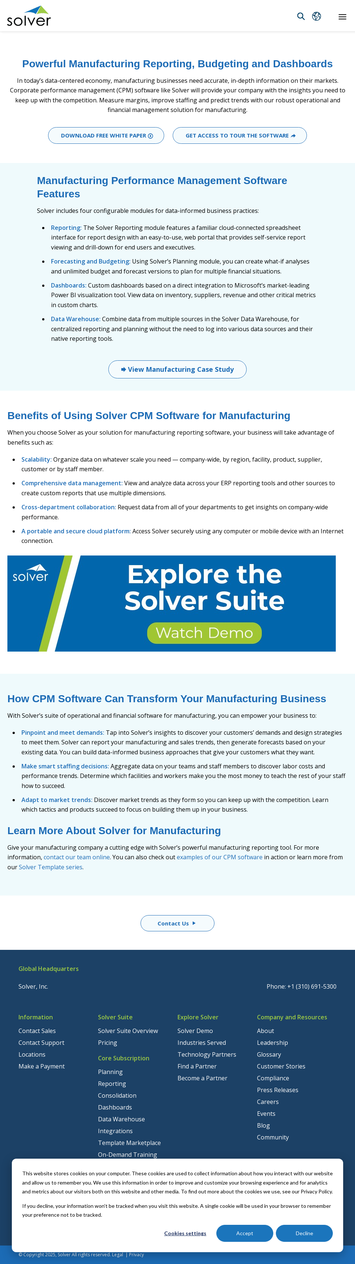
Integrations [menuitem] (115, 1131)
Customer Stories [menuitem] (281, 1066)
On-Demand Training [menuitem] (127, 1155)
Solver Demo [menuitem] (195, 1031)
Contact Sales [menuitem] (37, 1031)
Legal (117, 1254)
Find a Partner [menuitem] (197, 1066)
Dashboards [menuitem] (115, 1107)
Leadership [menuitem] (272, 1043)
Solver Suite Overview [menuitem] (128, 1031)
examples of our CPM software (220, 857)
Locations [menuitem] (31, 1054)
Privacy (136, 1254)
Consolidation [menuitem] (117, 1095)
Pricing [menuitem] (107, 1043)
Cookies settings (185, 1233)
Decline (304, 1233)
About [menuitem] (265, 1031)
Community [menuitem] (273, 1137)
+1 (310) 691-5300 (312, 986)
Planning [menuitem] (110, 1072)
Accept (244, 1233)
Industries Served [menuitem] (202, 1043)
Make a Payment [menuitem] (41, 1066)
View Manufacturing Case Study (180, 369)
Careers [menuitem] (268, 1102)
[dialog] (177, 1205)
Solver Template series (50, 867)
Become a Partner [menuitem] (202, 1078)
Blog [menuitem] (263, 1125)
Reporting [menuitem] (112, 1084)
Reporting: (66, 228)
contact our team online (77, 857)
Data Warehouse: (76, 319)
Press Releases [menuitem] (277, 1090)
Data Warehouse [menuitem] (121, 1119)
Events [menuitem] (266, 1114)
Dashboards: (69, 285)
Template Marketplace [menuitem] (129, 1143)
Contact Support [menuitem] (41, 1043)
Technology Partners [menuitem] (207, 1054)
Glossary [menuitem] (269, 1054)
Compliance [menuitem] (273, 1078)
